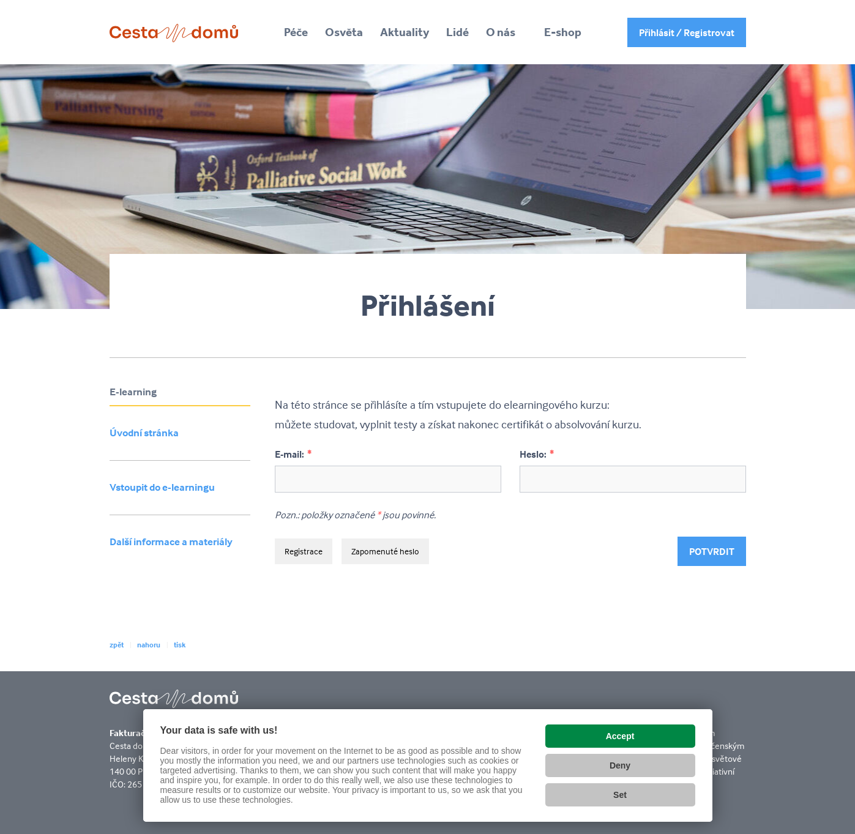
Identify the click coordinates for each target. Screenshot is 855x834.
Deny (620, 765)
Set (620, 795)
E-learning (133, 391)
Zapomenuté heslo (385, 551)
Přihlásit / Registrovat (686, 32)
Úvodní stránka (144, 432)
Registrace (304, 551)
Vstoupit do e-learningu (162, 487)
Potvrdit (711, 551)
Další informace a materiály (171, 541)
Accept (620, 736)
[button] (506, 32)
